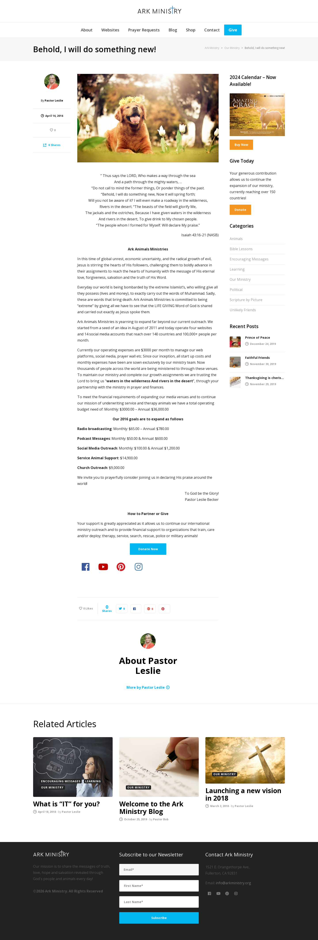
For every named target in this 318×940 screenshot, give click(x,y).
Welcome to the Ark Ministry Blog (151, 807)
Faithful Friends (257, 358)
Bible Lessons (244, 248)
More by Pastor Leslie (146, 687)
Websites (110, 30)
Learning (240, 269)
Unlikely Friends (246, 309)
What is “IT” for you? (66, 803)
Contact (212, 30)
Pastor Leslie (54, 100)
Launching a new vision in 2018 (243, 794)
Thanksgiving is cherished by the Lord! (265, 378)
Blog (172, 30)
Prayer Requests (144, 30)
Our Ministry (242, 279)
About (87, 30)
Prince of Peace (257, 337)
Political (238, 289)
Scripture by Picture (249, 299)
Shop (190, 30)
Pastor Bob (160, 819)
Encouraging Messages (252, 258)
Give (233, 30)
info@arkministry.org (233, 882)
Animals (239, 238)
